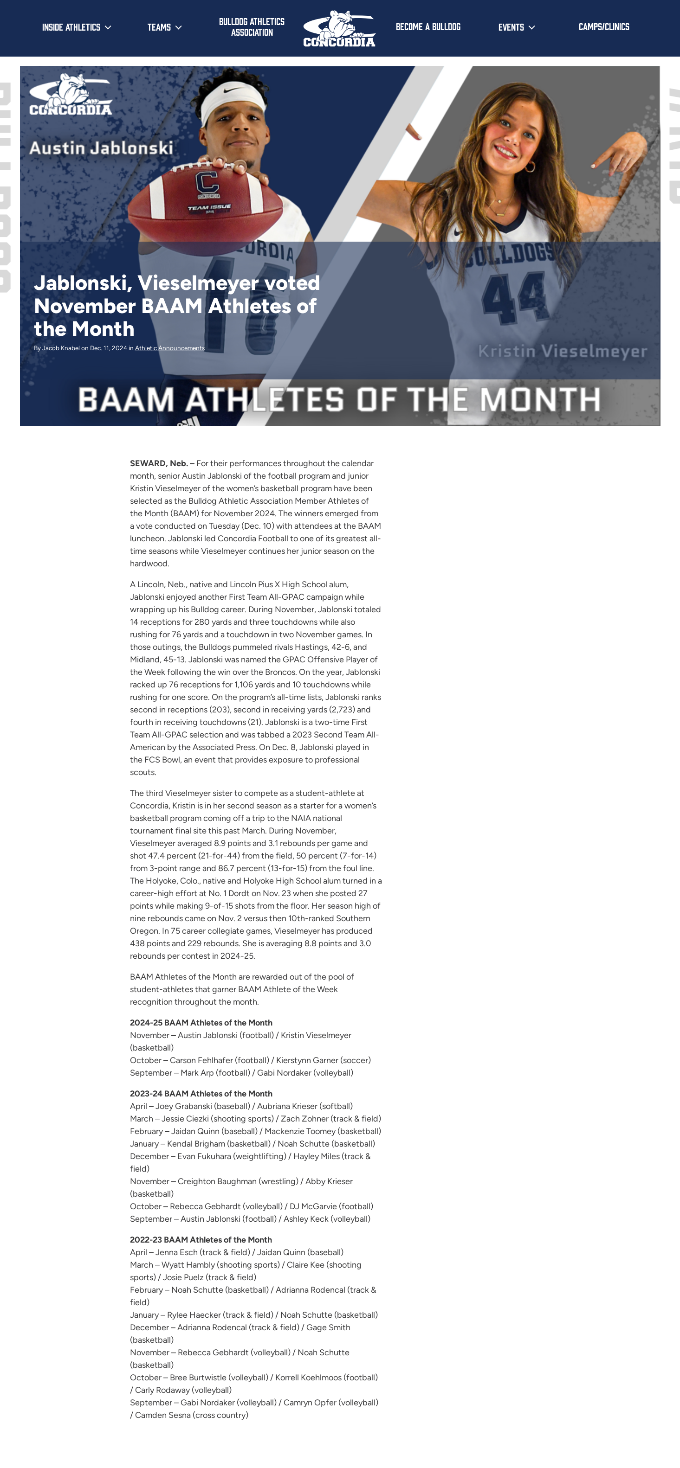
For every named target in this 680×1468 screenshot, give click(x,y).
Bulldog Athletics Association (252, 26)
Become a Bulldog (428, 26)
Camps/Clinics (604, 26)
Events (511, 26)
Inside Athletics (71, 26)
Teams (159, 26)
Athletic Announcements (170, 348)
